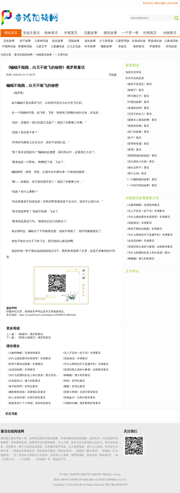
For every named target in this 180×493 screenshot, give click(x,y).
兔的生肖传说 (133, 72)
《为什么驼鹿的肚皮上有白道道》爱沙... (149, 252)
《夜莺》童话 (133, 149)
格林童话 (51, 33)
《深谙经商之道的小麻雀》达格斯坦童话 (84, 369)
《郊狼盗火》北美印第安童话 (78, 397)
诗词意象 (83, 479)
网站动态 (107, 474)
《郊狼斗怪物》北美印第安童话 (79, 392)
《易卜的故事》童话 (137, 131)
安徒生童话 (31, 33)
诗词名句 (102, 479)
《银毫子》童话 (135, 90)
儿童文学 (41, 46)
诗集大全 (92, 479)
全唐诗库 (64, 479)
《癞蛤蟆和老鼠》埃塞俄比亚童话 (26, 392)
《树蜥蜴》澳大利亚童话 (75, 375)
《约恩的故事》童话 (137, 102)
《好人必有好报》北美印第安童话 (26, 397)
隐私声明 (85, 474)
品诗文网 (172, 3)
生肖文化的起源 (135, 78)
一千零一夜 (130, 33)
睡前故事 (110, 33)
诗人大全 (121, 479)
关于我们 (64, 474)
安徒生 (122, 46)
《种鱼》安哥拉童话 (73, 380)
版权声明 (96, 474)
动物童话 (169, 33)
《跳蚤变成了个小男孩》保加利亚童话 (28, 403)
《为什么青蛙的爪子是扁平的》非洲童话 (84, 364)
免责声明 (74, 474)
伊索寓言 (71, 33)
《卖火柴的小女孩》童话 (140, 161)
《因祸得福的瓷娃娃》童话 (141, 155)
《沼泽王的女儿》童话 (139, 113)
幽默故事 (106, 46)
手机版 (113, 74)
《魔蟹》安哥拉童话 (73, 386)
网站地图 (160, 3)
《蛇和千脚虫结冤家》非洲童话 (24, 364)
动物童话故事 (44, 54)
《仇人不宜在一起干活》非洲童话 (81, 352)
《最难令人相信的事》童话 (141, 119)
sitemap (116, 474)
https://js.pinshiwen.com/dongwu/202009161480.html (47, 314)
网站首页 (11, 33)
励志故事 (57, 40)
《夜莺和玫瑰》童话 (137, 143)
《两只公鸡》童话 (136, 173)
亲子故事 (25, 40)
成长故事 (90, 40)
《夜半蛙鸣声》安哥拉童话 (22, 386)
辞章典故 (112, 479)
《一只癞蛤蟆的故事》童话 (141, 179)
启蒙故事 (90, 33)
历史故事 (9, 40)
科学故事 (90, 46)
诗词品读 (171, 46)
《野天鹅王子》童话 (137, 96)
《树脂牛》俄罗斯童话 (30, 334)
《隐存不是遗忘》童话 (139, 84)
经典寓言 (150, 33)
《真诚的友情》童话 (137, 108)
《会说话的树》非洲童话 (20, 369)
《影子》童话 (133, 137)
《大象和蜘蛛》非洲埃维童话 (23, 352)
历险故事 (73, 40)
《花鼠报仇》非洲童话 (74, 358)
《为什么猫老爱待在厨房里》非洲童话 (28, 358)
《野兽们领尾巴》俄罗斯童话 (34, 337)
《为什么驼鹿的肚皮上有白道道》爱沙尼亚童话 (33, 375)
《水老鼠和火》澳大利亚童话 (23, 380)
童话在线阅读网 (23, 54)
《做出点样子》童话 (137, 167)
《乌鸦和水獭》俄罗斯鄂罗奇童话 (81, 403)
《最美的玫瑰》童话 (137, 125)
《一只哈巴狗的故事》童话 (141, 185)
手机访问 (148, 3)
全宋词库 (73, 479)
